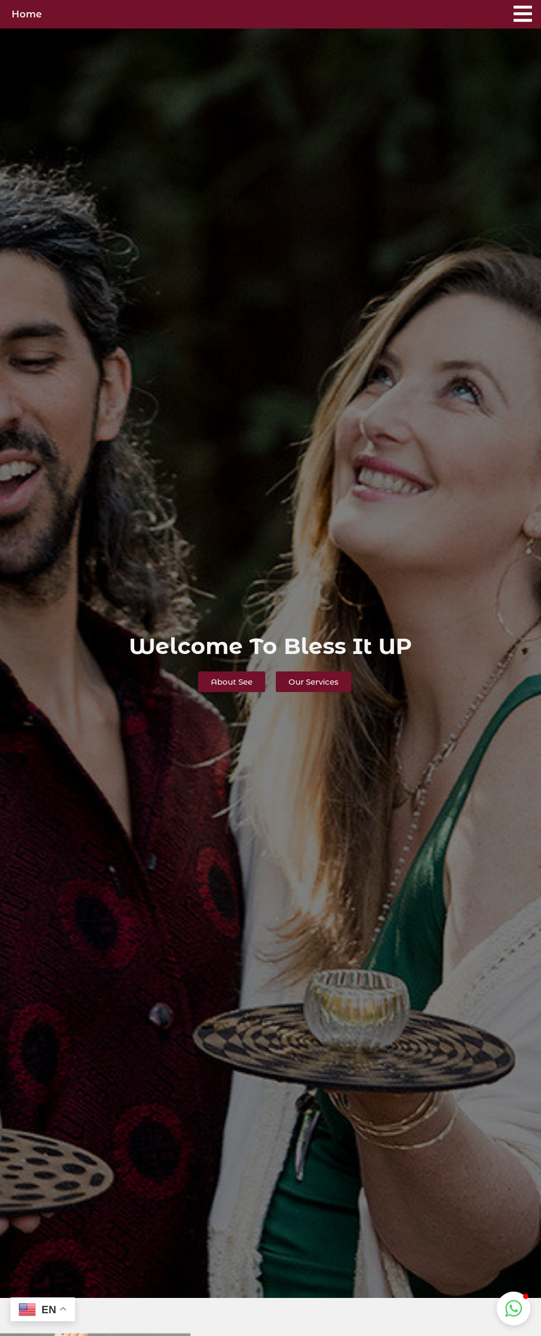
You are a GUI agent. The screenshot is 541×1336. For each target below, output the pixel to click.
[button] (513, 1308)
